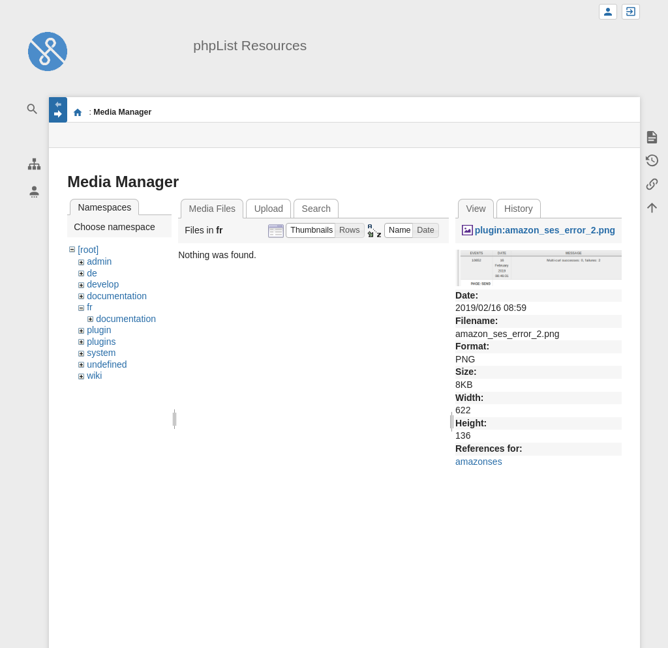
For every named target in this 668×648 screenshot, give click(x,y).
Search (316, 208)
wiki (94, 375)
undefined (107, 364)
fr (90, 307)
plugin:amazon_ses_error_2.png (545, 230)
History (518, 208)
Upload (268, 208)
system (101, 352)
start (77, 112)
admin (99, 261)
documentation (117, 296)
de (92, 273)
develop (103, 284)
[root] (88, 249)
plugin (99, 330)
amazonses (478, 461)
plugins (101, 341)
